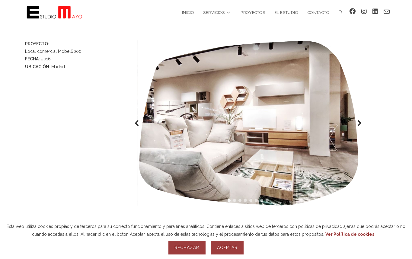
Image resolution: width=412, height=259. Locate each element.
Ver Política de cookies (349, 234)
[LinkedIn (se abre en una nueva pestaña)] (375, 11)
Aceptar (227, 247)
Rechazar (186, 247)
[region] (248, 123)
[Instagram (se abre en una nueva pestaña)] (364, 11)
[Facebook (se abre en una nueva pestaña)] (353, 11)
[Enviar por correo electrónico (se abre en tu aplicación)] (387, 11)
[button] (137, 123)
